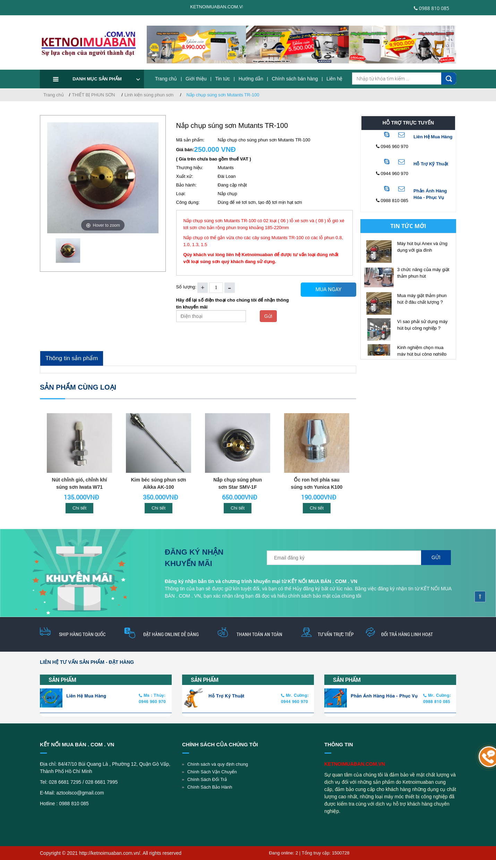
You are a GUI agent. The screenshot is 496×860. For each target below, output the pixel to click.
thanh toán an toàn (259, 634)
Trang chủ (166, 78)
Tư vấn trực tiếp (336, 634)
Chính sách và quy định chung (217, 764)
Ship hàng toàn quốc (82, 634)
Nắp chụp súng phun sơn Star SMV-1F (237, 483)
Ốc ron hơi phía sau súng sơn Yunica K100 (317, 483)
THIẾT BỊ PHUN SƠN (93, 94)
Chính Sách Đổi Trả (207, 779)
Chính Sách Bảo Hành (209, 787)
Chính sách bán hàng (295, 78)
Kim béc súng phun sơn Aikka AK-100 (158, 483)
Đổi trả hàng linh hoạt (407, 634)
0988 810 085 (431, 8)
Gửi (268, 316)
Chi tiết (79, 508)
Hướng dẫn (251, 78)
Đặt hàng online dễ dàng (171, 634)
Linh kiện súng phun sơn (149, 94)
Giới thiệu (196, 78)
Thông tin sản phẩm (71, 358)
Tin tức (222, 78)
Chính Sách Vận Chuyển (212, 771)
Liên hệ (334, 78)
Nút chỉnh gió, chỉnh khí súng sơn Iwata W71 (79, 483)
